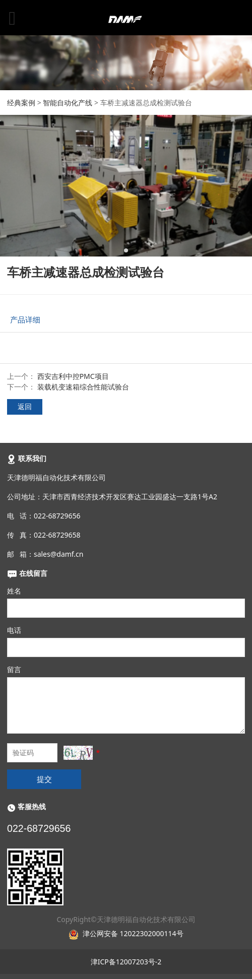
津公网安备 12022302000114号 (133, 933)
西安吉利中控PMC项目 (73, 376)
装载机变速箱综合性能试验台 (83, 386)
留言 (14, 669)
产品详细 (25, 319)
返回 (25, 406)
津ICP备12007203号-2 (126, 961)
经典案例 (21, 102)
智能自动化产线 (67, 102)
